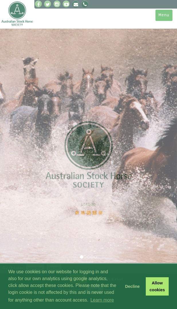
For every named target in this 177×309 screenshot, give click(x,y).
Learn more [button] (102, 300)
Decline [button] (132, 286)
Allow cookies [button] (157, 286)
